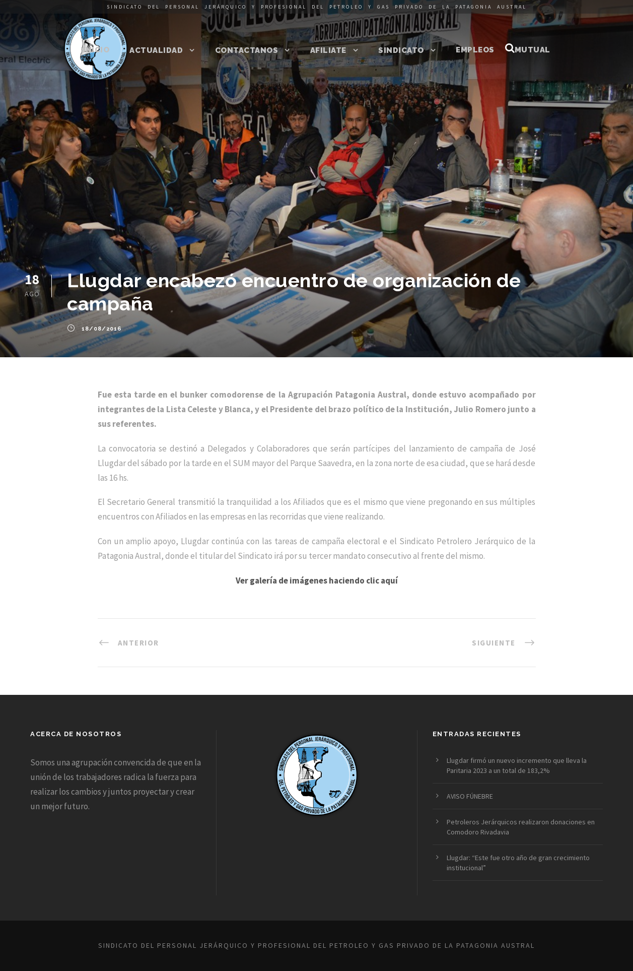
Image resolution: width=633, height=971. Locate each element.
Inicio (96, 49)
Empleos (475, 49)
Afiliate (328, 50)
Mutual (532, 49)
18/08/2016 (102, 329)
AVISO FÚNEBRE (470, 796)
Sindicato (401, 50)
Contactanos (246, 50)
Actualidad (156, 50)
